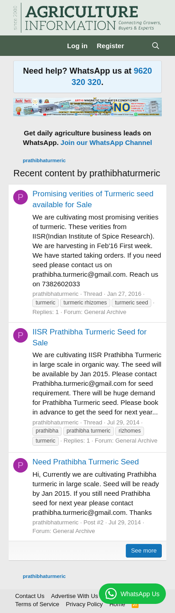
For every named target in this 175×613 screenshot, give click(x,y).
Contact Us (29, 596)
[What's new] (137, 45)
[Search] (156, 45)
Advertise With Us (74, 596)
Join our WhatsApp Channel (106, 142)
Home (117, 604)
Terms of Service (37, 604)
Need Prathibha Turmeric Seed (85, 462)
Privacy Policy (84, 604)
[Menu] (21, 46)
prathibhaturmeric (55, 293)
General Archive (105, 312)
